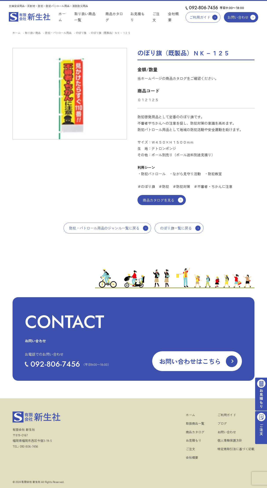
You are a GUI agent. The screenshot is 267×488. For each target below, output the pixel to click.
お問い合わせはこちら (190, 361)
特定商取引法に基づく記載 (236, 449)
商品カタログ (195, 432)
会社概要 (192, 457)
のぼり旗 (81, 33)
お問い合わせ (238, 17)
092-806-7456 (203, 8)
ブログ (222, 423)
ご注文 (190, 449)
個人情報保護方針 (230, 440)
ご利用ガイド (199, 17)
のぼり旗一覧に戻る (176, 228)
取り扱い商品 (33, 33)
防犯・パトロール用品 (58, 33)
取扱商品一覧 (195, 423)
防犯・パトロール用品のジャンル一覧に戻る (104, 228)
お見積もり (193, 440)
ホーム (16, 33)
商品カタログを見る (158, 200)
